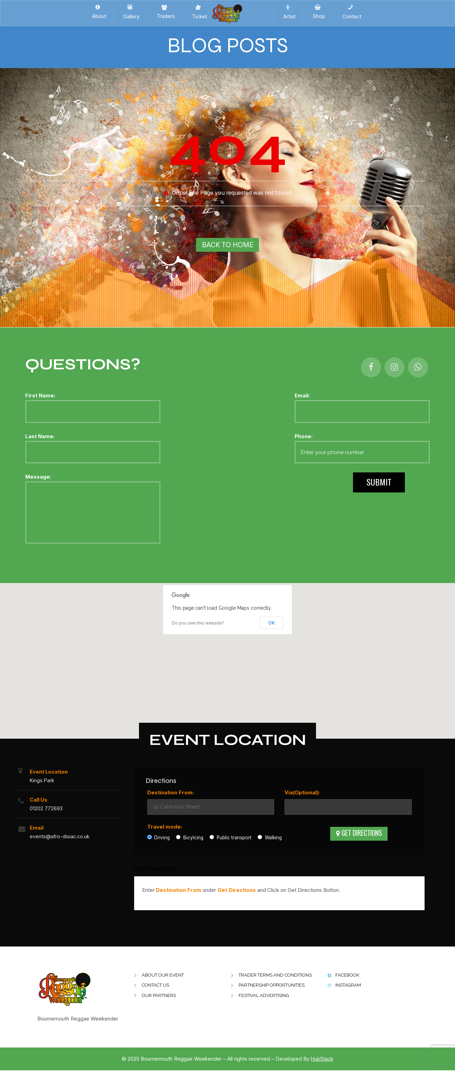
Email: (362, 408)
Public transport (230, 838)
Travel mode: (164, 827)
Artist (288, 12)
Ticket (198, 12)
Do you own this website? (198, 623)
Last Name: (92, 448)
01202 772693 (47, 810)
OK (271, 623)
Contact (350, 12)
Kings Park (43, 781)
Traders (164, 11)
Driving (158, 838)
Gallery (129, 12)
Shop (317, 11)
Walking (270, 838)
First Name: (92, 408)
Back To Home (227, 245)
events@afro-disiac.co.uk (61, 839)
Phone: (362, 448)
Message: (92, 510)
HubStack (322, 1059)
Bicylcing (189, 838)
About (97, 11)
